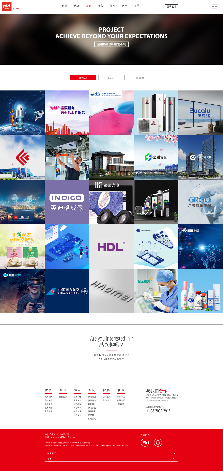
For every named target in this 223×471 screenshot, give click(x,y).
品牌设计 (171, 6)
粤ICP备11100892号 (120, 446)
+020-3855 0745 (82, 446)
